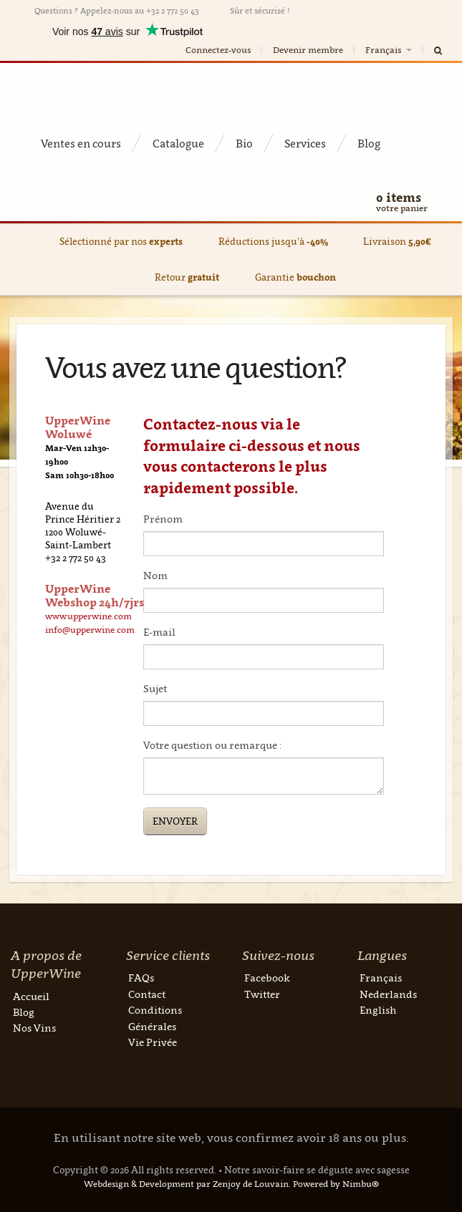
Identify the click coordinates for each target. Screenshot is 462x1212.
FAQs (141, 977)
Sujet (155, 688)
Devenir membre (308, 49)
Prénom (163, 519)
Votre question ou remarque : (212, 745)
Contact (146, 994)
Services (305, 143)
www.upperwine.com (88, 616)
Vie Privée (152, 1042)
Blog (368, 143)
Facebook (267, 977)
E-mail (159, 632)
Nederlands (388, 994)
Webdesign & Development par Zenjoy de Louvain (186, 1183)
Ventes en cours (81, 143)
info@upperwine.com (90, 629)
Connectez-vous (218, 49)
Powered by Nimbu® (336, 1183)
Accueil (31, 996)
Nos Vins (34, 1028)
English (378, 1010)
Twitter (262, 994)
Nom (155, 575)
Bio (244, 143)
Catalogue (178, 143)
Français (389, 49)
